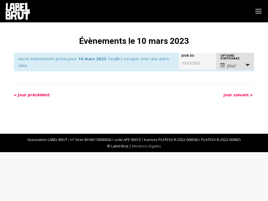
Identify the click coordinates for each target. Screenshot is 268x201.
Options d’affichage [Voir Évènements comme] (229, 57)
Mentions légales (146, 146)
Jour (228, 66)
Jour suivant (238, 94)
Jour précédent (32, 94)
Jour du (187, 55)
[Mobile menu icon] (258, 11)
